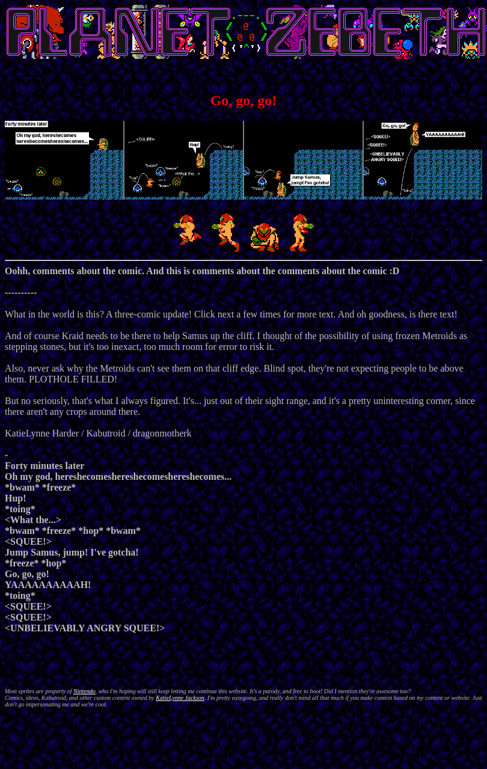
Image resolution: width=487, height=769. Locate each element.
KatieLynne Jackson (180, 697)
